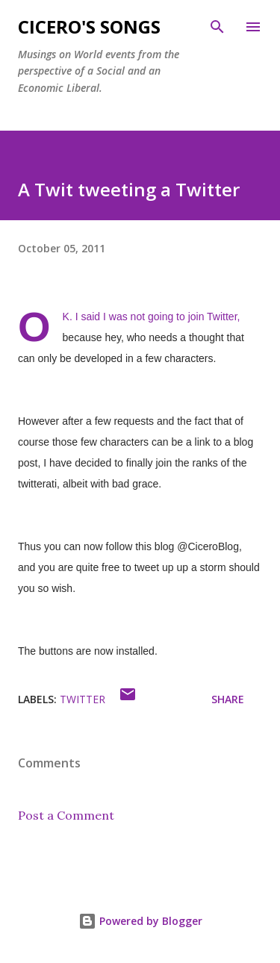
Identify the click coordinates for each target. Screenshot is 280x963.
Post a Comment (66, 815)
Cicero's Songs (89, 26)
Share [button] (227, 699)
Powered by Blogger (140, 921)
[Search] (217, 27)
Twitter (82, 699)
